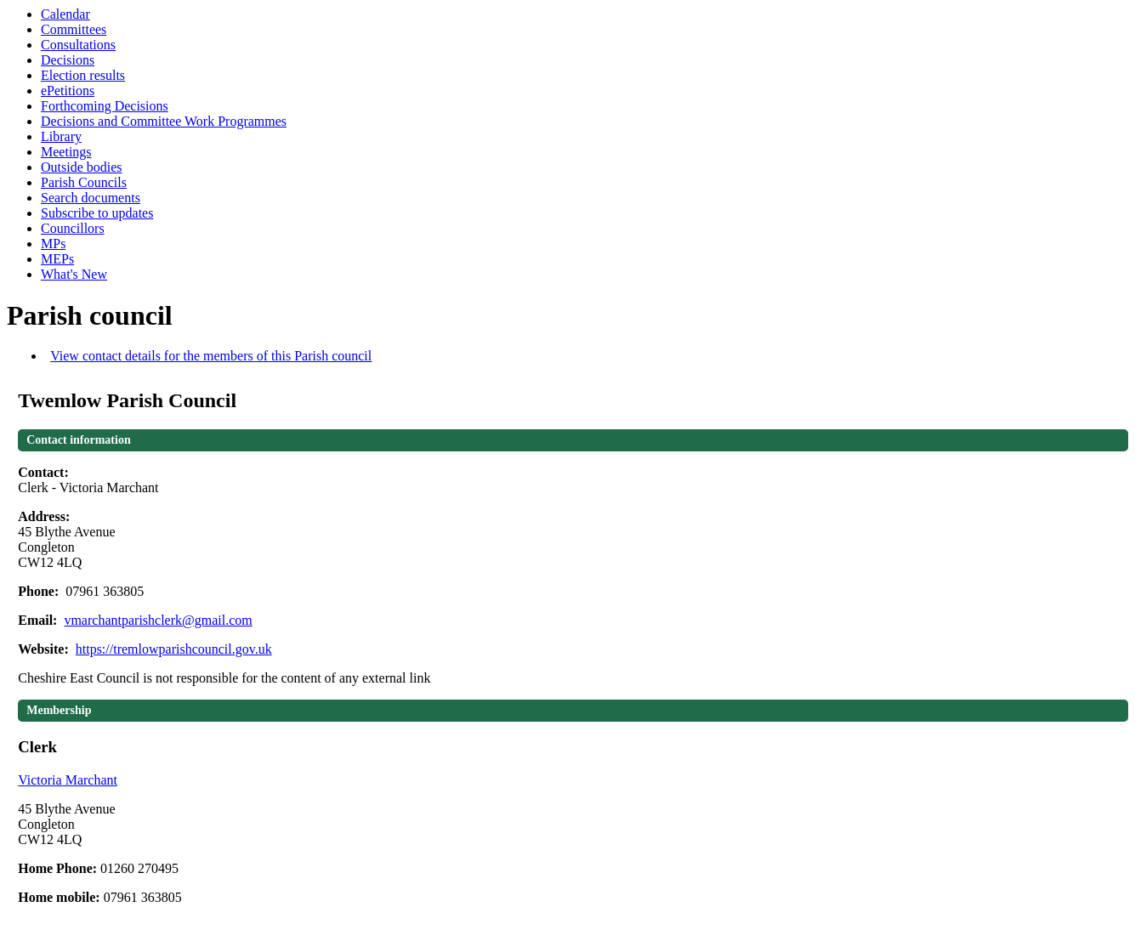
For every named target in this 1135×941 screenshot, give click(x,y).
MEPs (57, 259)
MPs (53, 243)
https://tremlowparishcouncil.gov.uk (174, 649)
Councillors (73, 228)
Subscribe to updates (97, 213)
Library (61, 136)
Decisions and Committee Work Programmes (164, 121)
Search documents (90, 197)
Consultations (78, 44)
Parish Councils (84, 182)
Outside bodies (81, 167)
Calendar (65, 14)
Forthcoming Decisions (104, 106)
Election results (83, 75)
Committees (73, 29)
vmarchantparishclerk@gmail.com (158, 620)
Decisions (67, 60)
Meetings (66, 152)
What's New (74, 274)
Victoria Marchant (67, 780)
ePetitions (67, 90)
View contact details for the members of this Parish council (211, 356)
